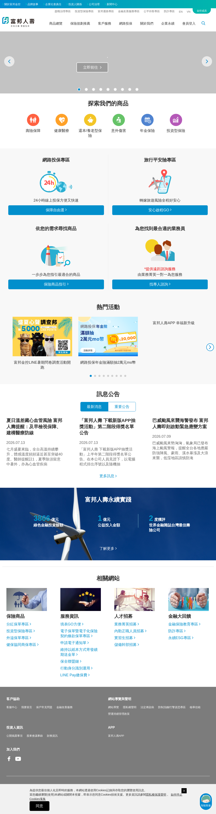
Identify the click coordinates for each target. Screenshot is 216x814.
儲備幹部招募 (125, 645)
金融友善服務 (64, 707)
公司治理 (94, 4)
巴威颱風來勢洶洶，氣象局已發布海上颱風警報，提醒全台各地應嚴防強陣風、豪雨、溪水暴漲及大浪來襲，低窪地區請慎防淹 (181, 438)
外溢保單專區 (17, 638)
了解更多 (106, 548)
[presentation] (9, 61)
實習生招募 (123, 638)
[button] (79, 89)
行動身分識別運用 (75, 668)
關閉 (184, 790)
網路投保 (125, 23)
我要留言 (26, 707)
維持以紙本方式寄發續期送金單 (79, 652)
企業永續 (167, 23)
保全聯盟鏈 (69, 661)
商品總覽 (55, 23)
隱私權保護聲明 (156, 794)
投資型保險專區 (84, 11)
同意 (39, 806)
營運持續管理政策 (119, 713)
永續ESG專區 (179, 638)
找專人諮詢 (160, 250)
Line (27, 759)
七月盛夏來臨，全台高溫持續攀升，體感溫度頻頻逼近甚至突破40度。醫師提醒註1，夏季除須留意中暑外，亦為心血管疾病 (35, 441)
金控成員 (202, 10)
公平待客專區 (152, 11)
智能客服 (206, 800)
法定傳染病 (147, 707)
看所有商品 (56, 181)
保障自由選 (55, 210)
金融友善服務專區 (129, 11)
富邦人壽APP (116, 735)
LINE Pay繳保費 (73, 675)
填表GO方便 (70, 624)
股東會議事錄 (35, 735)
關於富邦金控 (12, 4)
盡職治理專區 (63, 11)
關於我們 (146, 23)
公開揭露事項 (14, 735)
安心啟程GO (160, 181)
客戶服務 (104, 23)
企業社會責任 (53, 4)
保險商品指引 (56, 255)
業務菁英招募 (125, 624)
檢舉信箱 (195, 707)
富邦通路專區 (106, 11)
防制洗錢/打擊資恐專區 (172, 707)
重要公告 (122, 407)
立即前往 (90, 67)
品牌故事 (32, 4)
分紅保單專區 (17, 624)
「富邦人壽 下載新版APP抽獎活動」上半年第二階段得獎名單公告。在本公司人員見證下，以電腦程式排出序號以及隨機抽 (108, 441)
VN (188, 11)
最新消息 (94, 407)
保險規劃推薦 (80, 23)
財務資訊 (52, 735)
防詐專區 (169, 11)
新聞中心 (112, 4)
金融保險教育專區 (183, 624)
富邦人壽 (18, 22)
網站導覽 (113, 707)
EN (181, 11)
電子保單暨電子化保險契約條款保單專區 (79, 633)
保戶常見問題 (44, 707)
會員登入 (189, 23)
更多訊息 (106, 476)
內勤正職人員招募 (129, 631)
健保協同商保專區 (21, 645)
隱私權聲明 (129, 707)
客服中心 (11, 707)
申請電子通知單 (73, 643)
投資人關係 (75, 4)
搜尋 (206, 24)
